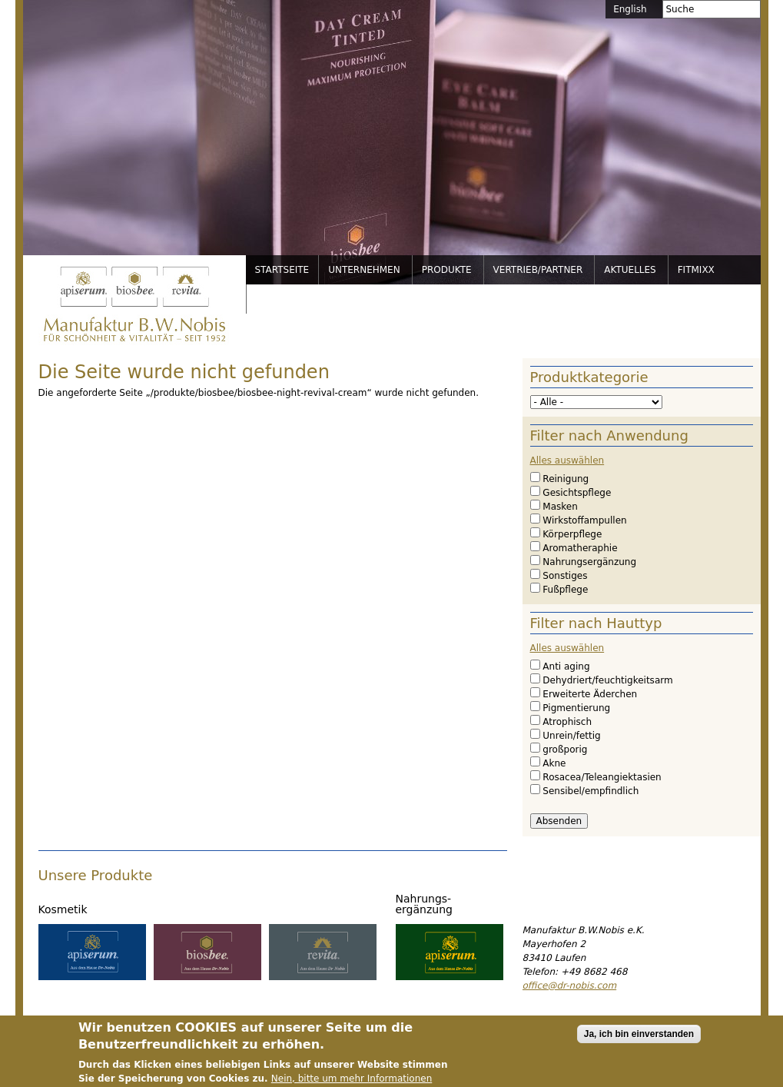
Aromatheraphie (579, 548)
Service (275, 299)
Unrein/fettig (571, 735)
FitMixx (696, 269)
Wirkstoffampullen (584, 520)
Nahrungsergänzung (589, 562)
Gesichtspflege (576, 492)
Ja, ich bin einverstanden (639, 1042)
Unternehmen (364, 269)
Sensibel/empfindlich (590, 791)
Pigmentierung (576, 708)
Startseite (282, 269)
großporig (564, 749)
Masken (559, 506)
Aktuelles (629, 269)
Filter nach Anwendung (609, 435)
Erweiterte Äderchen (589, 694)
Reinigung (565, 479)
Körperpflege (572, 534)
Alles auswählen (567, 460)
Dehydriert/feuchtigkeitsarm (607, 680)
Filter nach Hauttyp (596, 623)
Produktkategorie (589, 377)
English (629, 9)
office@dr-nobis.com (570, 985)
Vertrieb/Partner (538, 269)
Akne (554, 763)
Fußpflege (565, 589)
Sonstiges (564, 575)
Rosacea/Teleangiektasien (601, 777)
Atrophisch (567, 721)
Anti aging (565, 666)
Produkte (447, 269)
